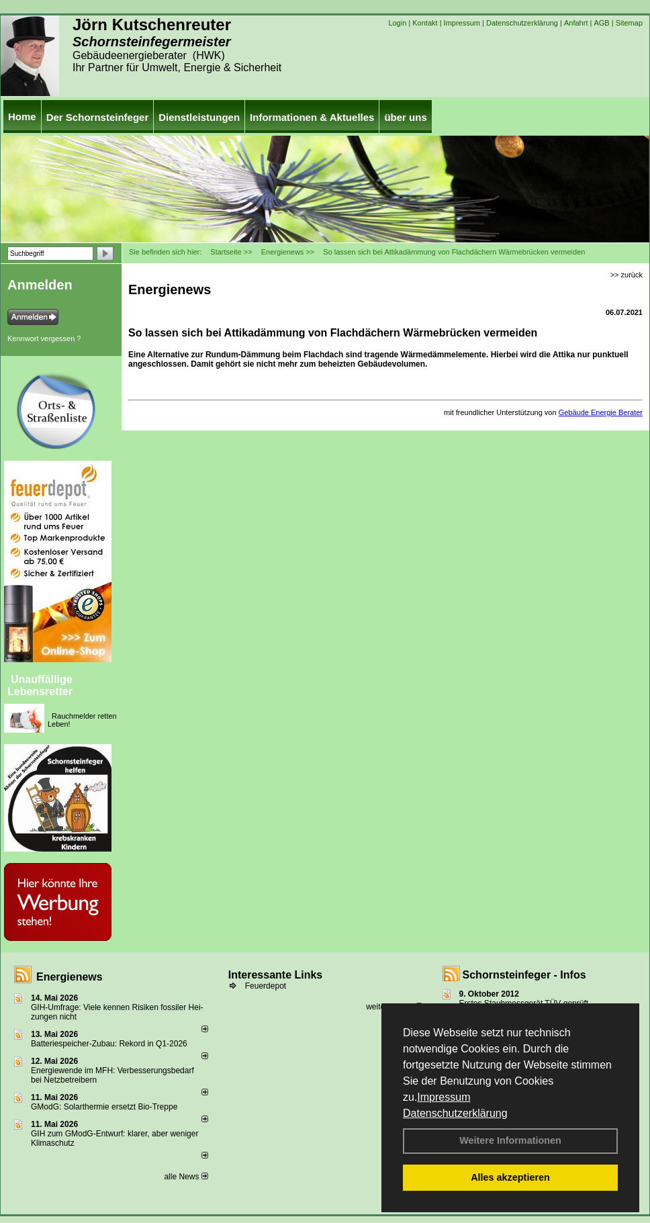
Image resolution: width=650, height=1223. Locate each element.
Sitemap (629, 23)
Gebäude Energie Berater (601, 412)
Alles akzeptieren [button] (510, 1177)
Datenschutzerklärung (455, 1113)
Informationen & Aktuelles (312, 117)
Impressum (443, 1097)
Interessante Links (275, 975)
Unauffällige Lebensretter (40, 685)
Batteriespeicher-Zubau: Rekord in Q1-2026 (109, 1043)
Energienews (69, 977)
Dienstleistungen (199, 117)
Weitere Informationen (510, 1140)
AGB (601, 23)
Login (397, 23)
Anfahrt (576, 23)
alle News (185, 1176)
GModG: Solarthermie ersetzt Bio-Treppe (104, 1107)
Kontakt (424, 23)
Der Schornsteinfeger (97, 117)
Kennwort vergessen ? (44, 338)
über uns (405, 117)
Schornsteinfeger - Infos (524, 975)
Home (22, 116)
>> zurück (626, 275)
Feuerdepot (265, 986)
